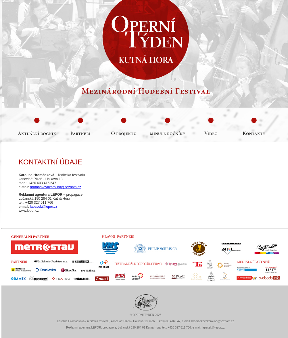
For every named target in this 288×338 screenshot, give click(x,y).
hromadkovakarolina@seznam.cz (55, 187)
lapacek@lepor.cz (43, 207)
